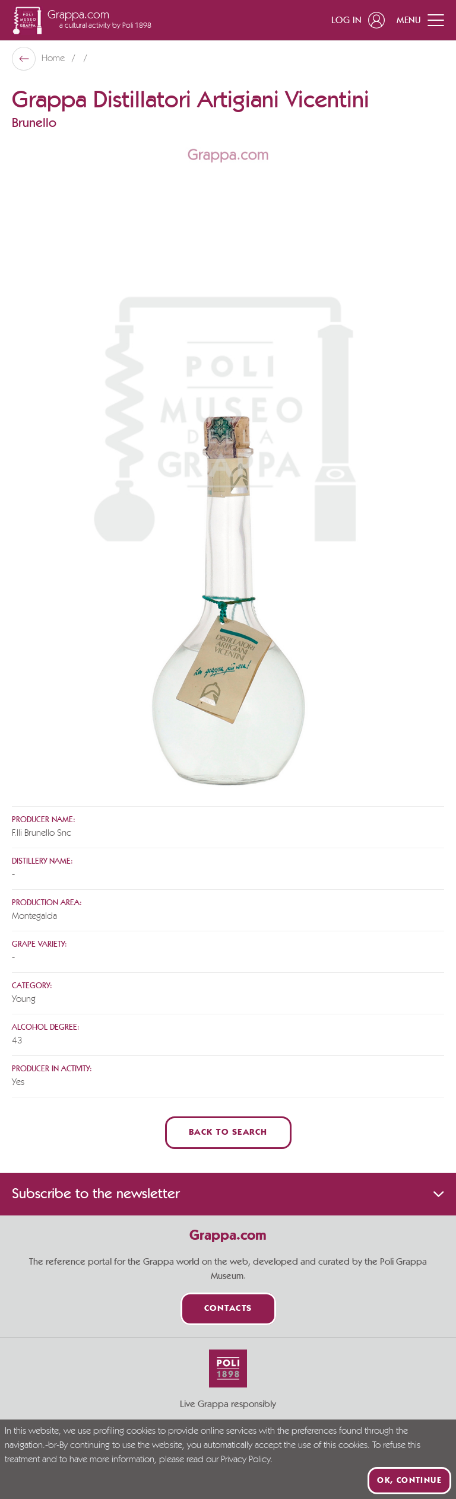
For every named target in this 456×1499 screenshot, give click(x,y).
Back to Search (228, 1132)
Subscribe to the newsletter (228, 1194)
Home (54, 58)
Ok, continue (409, 1480)
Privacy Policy (245, 1460)
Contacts (228, 1308)
